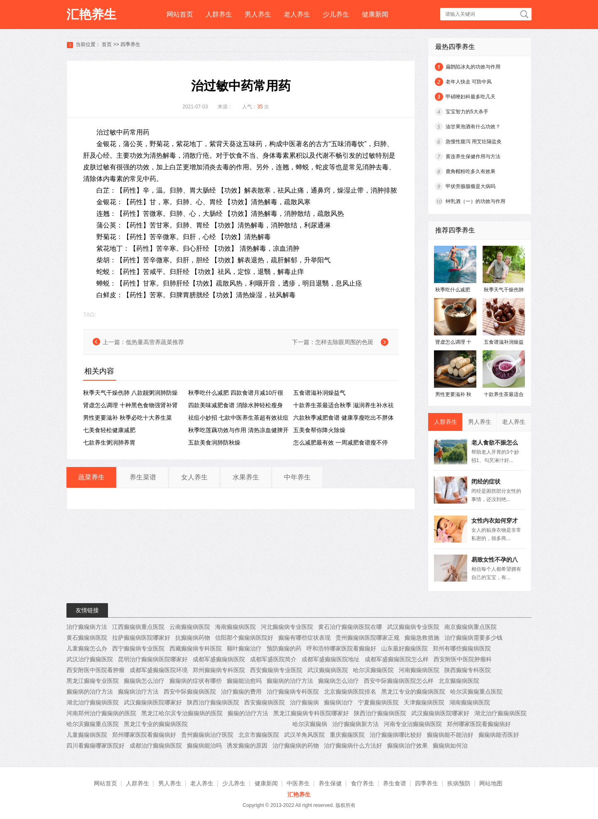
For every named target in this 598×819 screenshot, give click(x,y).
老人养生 (297, 14)
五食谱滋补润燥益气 (319, 392)
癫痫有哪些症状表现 (304, 637)
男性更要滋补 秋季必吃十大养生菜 (127, 417)
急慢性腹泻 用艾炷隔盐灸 (474, 141)
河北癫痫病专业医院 (287, 626)
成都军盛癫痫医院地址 (330, 659)
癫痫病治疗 (338, 702)
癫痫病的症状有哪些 (195, 680)
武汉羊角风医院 (304, 734)
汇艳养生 (91, 14)
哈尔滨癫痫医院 (373, 670)
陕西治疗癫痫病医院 (213, 702)
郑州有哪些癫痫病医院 (462, 648)
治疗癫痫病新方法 (355, 724)
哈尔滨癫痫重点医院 (476, 691)
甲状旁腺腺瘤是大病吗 (470, 186)
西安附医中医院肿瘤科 (463, 659)
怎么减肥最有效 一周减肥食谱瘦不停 (340, 442)
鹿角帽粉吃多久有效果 (470, 171)
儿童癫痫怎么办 (86, 648)
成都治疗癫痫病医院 (156, 745)
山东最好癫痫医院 (404, 648)
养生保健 (330, 783)
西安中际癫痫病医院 (190, 691)
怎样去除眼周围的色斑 (344, 342)
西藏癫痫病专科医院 (195, 648)
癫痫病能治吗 (204, 745)
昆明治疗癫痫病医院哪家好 (153, 659)
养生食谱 (394, 783)
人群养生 (219, 14)
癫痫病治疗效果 (407, 745)
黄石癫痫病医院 (86, 637)
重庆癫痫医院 (347, 734)
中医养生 (298, 783)
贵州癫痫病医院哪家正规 (367, 637)
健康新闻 (375, 14)
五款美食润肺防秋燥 (214, 442)
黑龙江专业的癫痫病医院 (413, 691)
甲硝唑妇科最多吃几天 (470, 97)
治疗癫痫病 (304, 702)
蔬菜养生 (91, 477)
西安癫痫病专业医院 (276, 670)
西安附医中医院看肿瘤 (95, 670)
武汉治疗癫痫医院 (89, 659)
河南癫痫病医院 (419, 670)
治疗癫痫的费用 (241, 691)
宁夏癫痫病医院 (378, 702)
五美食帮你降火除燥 (319, 430)
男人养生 (258, 14)
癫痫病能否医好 (498, 734)
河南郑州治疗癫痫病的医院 (101, 713)
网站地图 (490, 783)
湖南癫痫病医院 (469, 702)
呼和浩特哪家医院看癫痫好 (341, 648)
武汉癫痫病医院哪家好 (153, 702)
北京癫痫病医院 (459, 680)
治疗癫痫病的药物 (295, 745)
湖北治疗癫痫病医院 (92, 702)
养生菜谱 (143, 477)
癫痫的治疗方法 (248, 713)
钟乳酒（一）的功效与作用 (475, 201)
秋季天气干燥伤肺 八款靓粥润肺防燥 (130, 392)
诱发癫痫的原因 (247, 745)
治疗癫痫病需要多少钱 (473, 637)
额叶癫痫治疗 (244, 648)
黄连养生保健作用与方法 (473, 156)
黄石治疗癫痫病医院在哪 (350, 626)
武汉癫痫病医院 (327, 670)
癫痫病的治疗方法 (290, 680)
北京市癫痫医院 (258, 734)
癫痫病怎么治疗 (144, 680)
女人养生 (194, 477)
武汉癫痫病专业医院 (413, 626)
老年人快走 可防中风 (469, 82)
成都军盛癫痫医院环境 (159, 670)
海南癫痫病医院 (235, 626)
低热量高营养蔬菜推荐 (155, 342)
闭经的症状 (485, 481)
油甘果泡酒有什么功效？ (473, 127)
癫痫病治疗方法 (138, 691)
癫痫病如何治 (450, 745)
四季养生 (130, 44)
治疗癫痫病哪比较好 (396, 734)
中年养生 (297, 477)
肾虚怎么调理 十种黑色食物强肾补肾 (130, 405)
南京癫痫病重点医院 (470, 626)
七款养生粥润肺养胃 (109, 442)
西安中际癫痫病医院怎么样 (399, 680)
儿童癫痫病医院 (86, 734)
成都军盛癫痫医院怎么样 (397, 659)
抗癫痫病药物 (192, 637)
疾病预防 (459, 783)
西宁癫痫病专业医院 (138, 648)
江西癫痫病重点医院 (138, 626)
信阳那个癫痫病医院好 (244, 637)
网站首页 (180, 14)
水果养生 (246, 477)
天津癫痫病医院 (424, 702)
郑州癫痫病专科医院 (219, 670)
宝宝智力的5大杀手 (467, 112)
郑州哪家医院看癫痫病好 (479, 724)
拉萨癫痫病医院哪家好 (141, 637)
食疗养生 (362, 783)
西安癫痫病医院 (264, 702)
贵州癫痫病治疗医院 (207, 734)
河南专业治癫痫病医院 (413, 724)
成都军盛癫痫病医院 (219, 659)
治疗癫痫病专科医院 (293, 691)
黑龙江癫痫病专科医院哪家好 (311, 713)
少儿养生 (336, 14)
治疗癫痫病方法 (86, 626)
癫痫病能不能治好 (450, 734)
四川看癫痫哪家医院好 (95, 745)
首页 (107, 44)
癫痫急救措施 (421, 637)
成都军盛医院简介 (273, 659)
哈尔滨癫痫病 (309, 724)
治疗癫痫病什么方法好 (353, 745)
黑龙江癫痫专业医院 (92, 680)
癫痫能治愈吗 (244, 680)
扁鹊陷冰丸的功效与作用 (473, 67)
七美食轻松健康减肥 (109, 430)
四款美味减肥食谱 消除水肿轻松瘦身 (235, 405)
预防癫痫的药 (284, 648)
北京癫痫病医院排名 (350, 691)
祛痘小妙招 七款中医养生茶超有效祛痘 (238, 417)
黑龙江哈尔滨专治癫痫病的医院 (182, 713)
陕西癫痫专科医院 (467, 670)
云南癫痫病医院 (189, 626)
